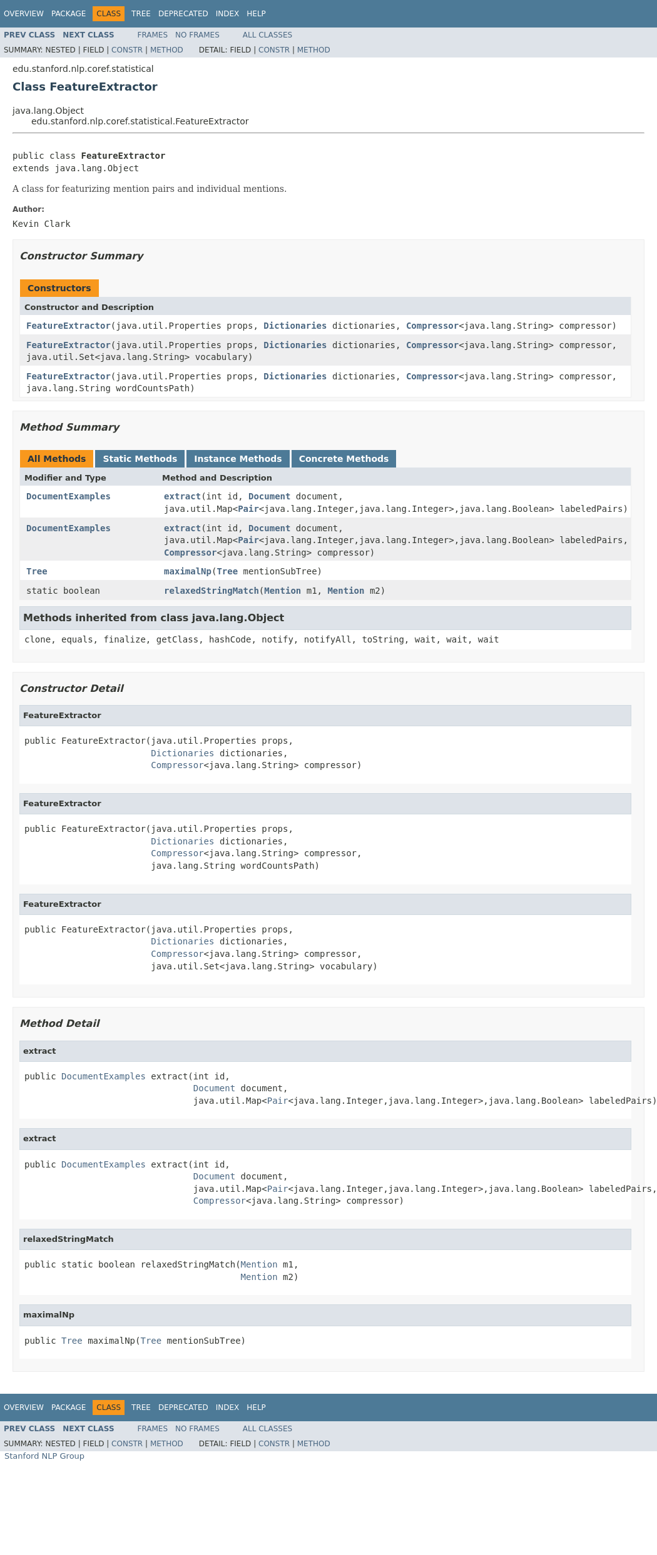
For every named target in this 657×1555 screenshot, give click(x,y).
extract (182, 496)
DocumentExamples (68, 496)
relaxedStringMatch (211, 591)
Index (228, 13)
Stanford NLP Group (44, 1456)
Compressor (432, 326)
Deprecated (183, 13)
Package (68, 13)
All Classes (267, 35)
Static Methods (140, 459)
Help (256, 13)
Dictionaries (295, 326)
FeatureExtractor (68, 326)
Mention (282, 591)
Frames (153, 35)
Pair (248, 509)
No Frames (197, 35)
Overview (24, 13)
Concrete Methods (344, 459)
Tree (141, 13)
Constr (127, 50)
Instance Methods (238, 459)
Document (269, 496)
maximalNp (187, 571)
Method (166, 50)
